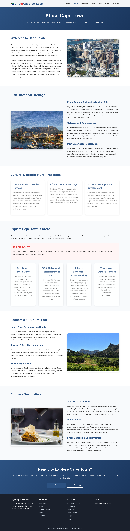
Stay (100, 4)
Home (68, 4)
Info (76, 4)
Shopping (70, 516)
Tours (94, 4)
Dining (69, 519)
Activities (116, 4)
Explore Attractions (56, 485)
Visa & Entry (71, 506)
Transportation (72, 513)
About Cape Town (73, 503)
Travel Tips (70, 509)
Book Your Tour (75, 485)
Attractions (85, 4)
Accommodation (44, 509)
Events (107, 4)
